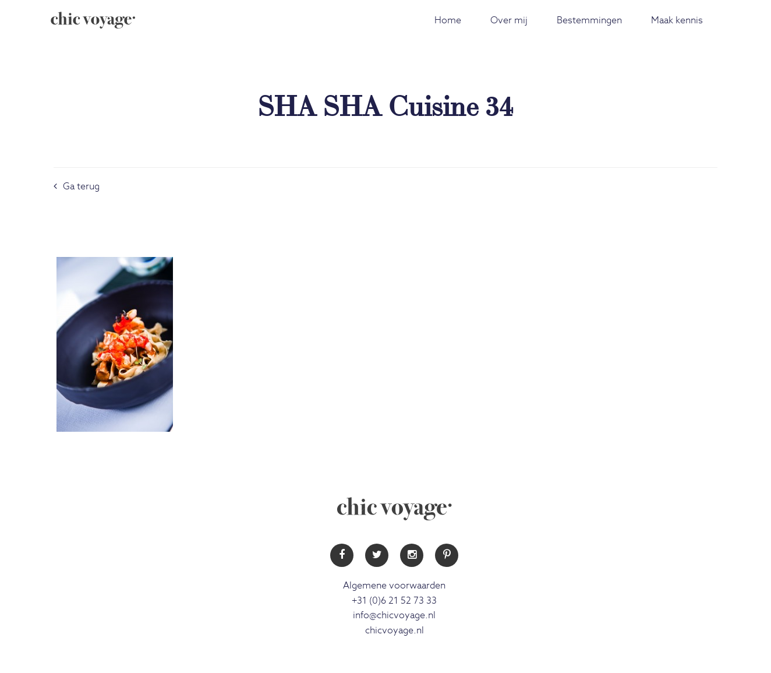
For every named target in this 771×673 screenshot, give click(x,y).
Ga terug (77, 186)
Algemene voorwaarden (394, 586)
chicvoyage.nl (394, 630)
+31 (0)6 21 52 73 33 (394, 601)
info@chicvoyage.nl (394, 615)
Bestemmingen (589, 20)
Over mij (509, 20)
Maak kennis (677, 20)
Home (447, 20)
